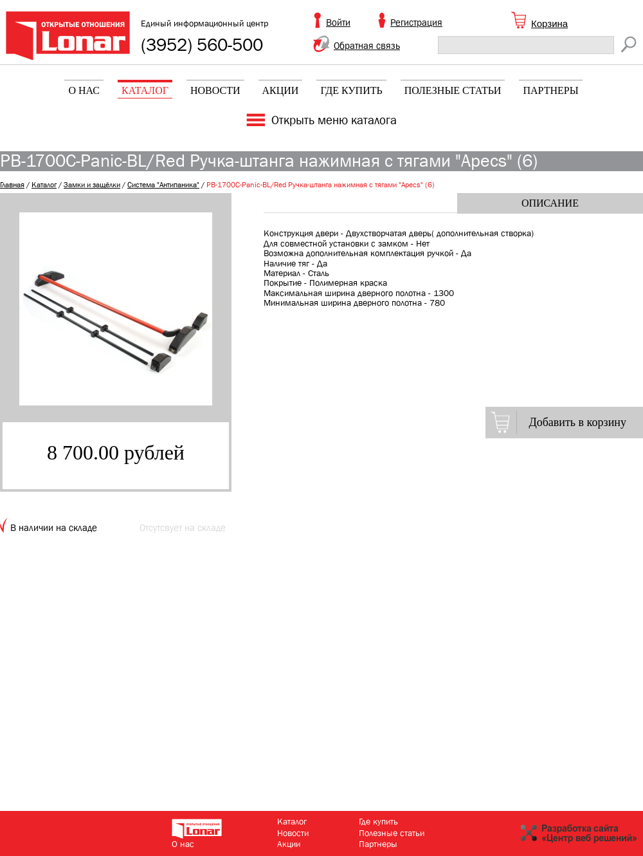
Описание (550, 203)
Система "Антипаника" (163, 185)
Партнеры (550, 90)
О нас (84, 90)
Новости (215, 90)
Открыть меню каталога (334, 120)
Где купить (351, 90)
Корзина (549, 23)
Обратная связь (367, 45)
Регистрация (416, 22)
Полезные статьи (453, 90)
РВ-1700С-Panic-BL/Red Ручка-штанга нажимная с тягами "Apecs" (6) (320, 185)
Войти (338, 22)
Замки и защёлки (92, 185)
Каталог (145, 90)
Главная (12, 185)
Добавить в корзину (577, 422)
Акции (280, 90)
